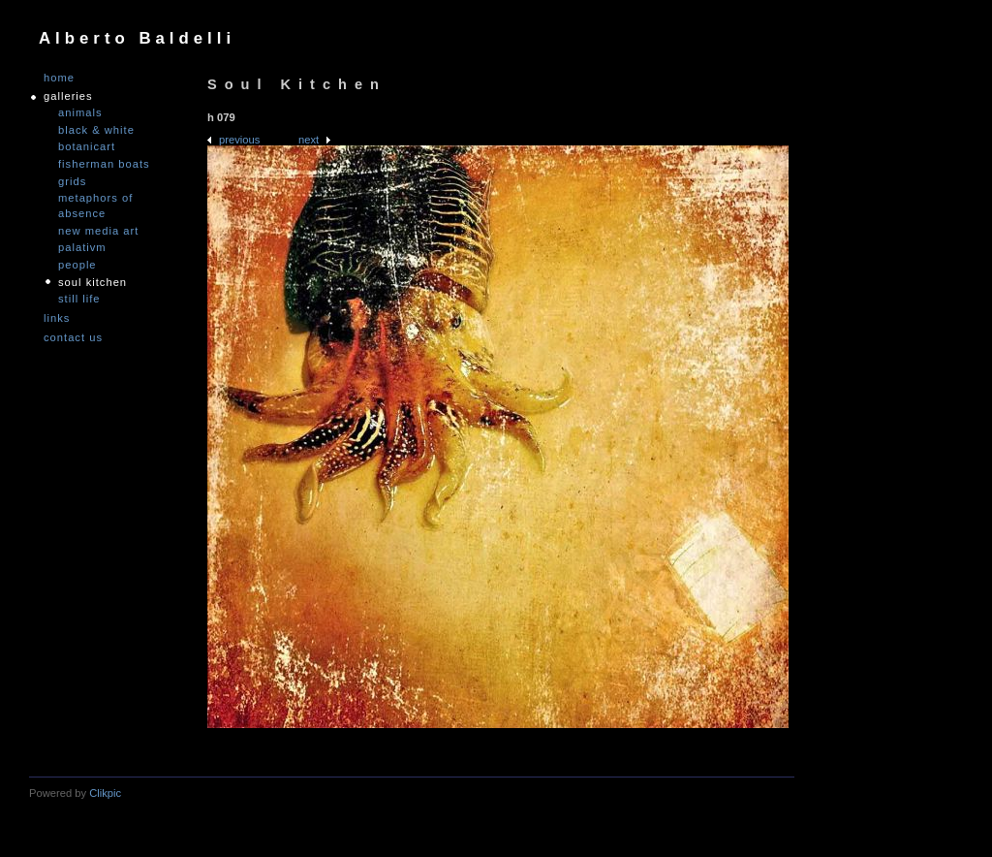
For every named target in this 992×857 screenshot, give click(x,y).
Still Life (79, 298)
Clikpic (105, 793)
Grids (72, 181)
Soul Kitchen (92, 282)
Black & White (96, 130)
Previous (239, 139)
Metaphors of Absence (95, 205)
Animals (80, 112)
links (57, 318)
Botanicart (86, 146)
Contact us (73, 338)
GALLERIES (68, 96)
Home (59, 78)
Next (308, 139)
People (77, 264)
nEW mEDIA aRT (98, 231)
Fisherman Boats (104, 164)
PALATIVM (82, 247)
